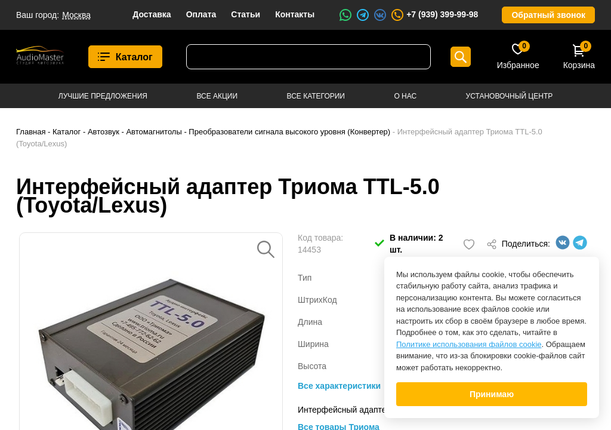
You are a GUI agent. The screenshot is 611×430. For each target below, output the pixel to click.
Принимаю (492, 394)
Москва (76, 15)
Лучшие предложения (102, 96)
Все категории (316, 96)
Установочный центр (509, 96)
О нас (405, 96)
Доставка (151, 14)
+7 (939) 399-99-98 (434, 15)
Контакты (294, 14)
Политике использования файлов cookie (469, 344)
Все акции (216, 96)
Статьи (245, 14)
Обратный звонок (548, 15)
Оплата (201, 14)
